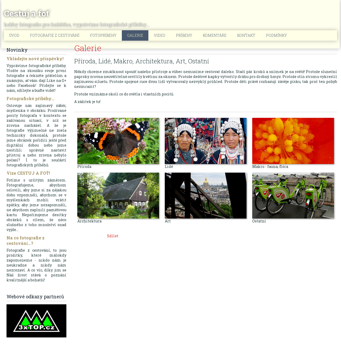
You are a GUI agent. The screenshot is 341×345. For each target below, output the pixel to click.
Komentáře (214, 35)
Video (159, 35)
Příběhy (184, 35)
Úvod (14, 35)
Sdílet (112, 235)
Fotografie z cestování (54, 35)
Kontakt (246, 35)
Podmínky (276, 35)
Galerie (135, 35)
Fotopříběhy (103, 35)
